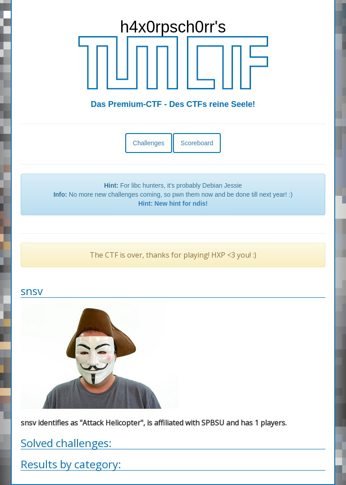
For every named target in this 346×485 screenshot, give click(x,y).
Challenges (148, 143)
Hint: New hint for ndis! (173, 203)
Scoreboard (197, 143)
